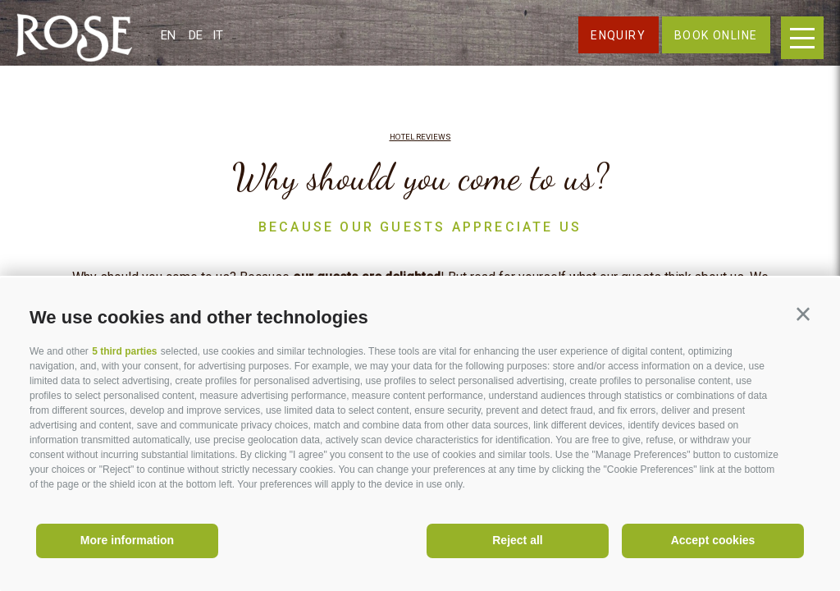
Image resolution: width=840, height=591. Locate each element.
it (217, 35)
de (196, 35)
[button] (803, 314)
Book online (715, 35)
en (168, 35)
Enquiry (618, 35)
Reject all (517, 540)
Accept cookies (713, 540)
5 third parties (124, 351)
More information (127, 540)
